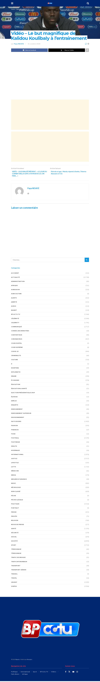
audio (13, 307)
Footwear (15, 443)
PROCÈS (14, 517)
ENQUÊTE (14, 406)
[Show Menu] (12, 3)
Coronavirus (16, 340)
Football (23, 9)
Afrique (14, 286)
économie (15, 381)
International (17, 455)
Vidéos (14, 587)
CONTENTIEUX (16, 336)
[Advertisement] (50, 115)
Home (13, 9)
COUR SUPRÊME (17, 348)
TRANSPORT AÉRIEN (18, 570)
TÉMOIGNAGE (16, 554)
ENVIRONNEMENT (17, 418)
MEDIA (13, 476)
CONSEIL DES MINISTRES (20, 331)
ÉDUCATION (15, 385)
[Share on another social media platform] (87, 50)
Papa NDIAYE (19, 44)
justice (14, 459)
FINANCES (15, 430)
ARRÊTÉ (14, 303)
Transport (15, 566)
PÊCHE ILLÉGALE (17, 500)
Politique (15, 504)
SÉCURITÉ (14, 533)
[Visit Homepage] (50, 3)
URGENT (14, 583)
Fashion (14, 426)
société (14, 542)
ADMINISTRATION (18, 282)
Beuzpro (29, 660)
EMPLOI (14, 402)
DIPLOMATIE (15, 373)
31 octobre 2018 (34, 44)
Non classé (15, 492)
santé (13, 529)
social (14, 538)
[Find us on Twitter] (69, 672)
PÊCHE (13, 496)
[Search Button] (88, 3)
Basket (14, 311)
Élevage (14, 397)
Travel (14, 579)
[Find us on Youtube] (73, 672)
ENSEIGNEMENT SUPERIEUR (21, 414)
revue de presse (17, 525)
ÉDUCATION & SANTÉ (19, 389)
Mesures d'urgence (19, 480)
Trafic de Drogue (18, 558)
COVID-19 (14, 352)
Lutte (13, 467)
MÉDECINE (15, 472)
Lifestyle (15, 463)
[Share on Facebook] (29, 50)
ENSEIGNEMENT (17, 410)
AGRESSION (15, 290)
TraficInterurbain (19, 562)
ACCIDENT (15, 274)
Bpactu (18, 660)
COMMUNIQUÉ (16, 327)
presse (14, 513)
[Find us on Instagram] (77, 672)
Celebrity (15, 323)
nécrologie (16, 488)
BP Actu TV (15, 315)
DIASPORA (15, 369)
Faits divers (16, 422)
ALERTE (14, 299)
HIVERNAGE (15, 451)
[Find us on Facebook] (65, 672)
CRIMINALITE (16, 356)
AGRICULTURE (16, 294)
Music (13, 484)
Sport (17, 9)
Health (14, 447)
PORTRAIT (15, 509)
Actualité (15, 278)
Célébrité (15, 319)
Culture (14, 360)
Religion (14, 521)
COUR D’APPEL (16, 344)
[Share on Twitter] (66, 50)
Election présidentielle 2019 (23, 393)
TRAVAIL (14, 575)
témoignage (16, 550)
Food (13, 434)
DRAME (13, 377)
